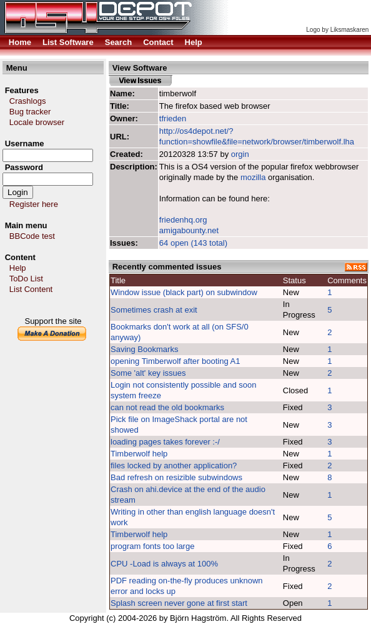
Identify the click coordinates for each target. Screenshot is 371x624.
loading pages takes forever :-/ (165, 441)
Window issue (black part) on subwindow (184, 292)
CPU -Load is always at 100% (164, 563)
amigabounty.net (189, 230)
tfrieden (172, 118)
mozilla (252, 177)
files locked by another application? (174, 465)
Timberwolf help (139, 453)
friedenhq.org (183, 219)
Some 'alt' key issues (148, 373)
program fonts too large (152, 546)
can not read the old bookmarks (167, 407)
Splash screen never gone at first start (179, 603)
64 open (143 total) (193, 243)
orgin (240, 154)
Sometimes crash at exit (154, 310)
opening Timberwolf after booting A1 (175, 361)
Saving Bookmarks (144, 349)
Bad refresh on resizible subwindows (176, 477)
